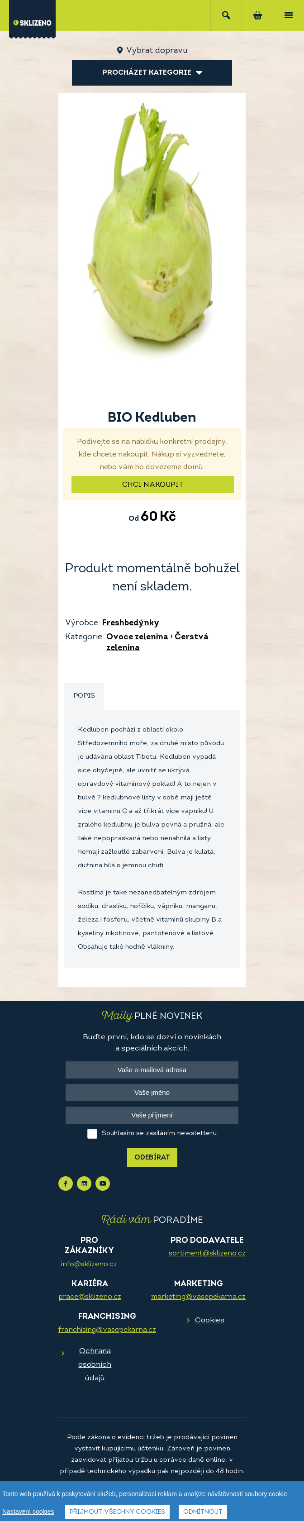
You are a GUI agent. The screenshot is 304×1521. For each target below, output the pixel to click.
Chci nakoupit (152, 485)
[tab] (84, 696)
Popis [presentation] (84, 696)
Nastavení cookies (28, 1512)
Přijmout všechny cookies (117, 1513)
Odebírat (152, 1158)
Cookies (209, 1320)
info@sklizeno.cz (89, 1264)
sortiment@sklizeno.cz (207, 1253)
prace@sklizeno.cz (89, 1297)
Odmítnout (203, 1513)
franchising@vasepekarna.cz (107, 1330)
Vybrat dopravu (156, 51)
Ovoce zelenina (137, 637)
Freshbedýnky (130, 623)
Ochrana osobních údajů (94, 1364)
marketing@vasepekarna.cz (198, 1297)
